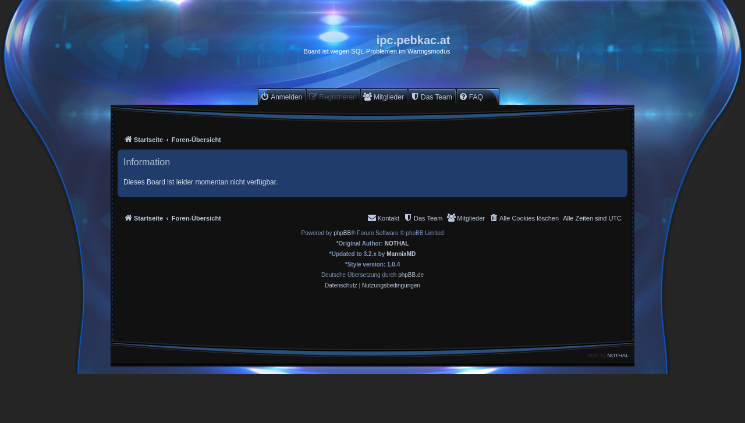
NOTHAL (397, 243)
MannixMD (401, 254)
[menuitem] (281, 97)
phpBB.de (411, 275)
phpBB (342, 233)
